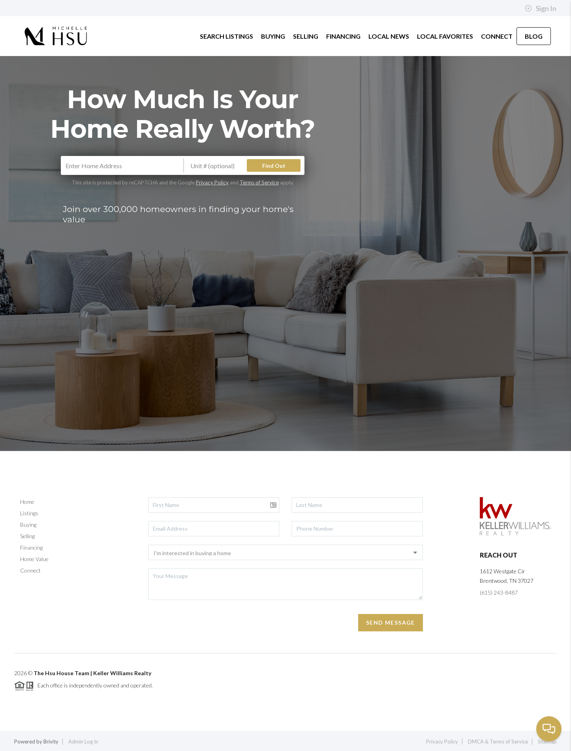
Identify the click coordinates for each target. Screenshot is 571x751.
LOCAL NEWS (388, 36)
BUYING (273, 36)
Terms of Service (259, 182)
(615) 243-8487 (499, 592)
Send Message (390, 622)
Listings (29, 513)
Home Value (34, 559)
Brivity (50, 741)
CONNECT (497, 36)
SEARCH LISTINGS (226, 36)
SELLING (305, 36)
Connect (30, 570)
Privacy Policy (212, 182)
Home (27, 501)
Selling (27, 536)
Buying (28, 524)
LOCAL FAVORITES (445, 36)
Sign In (540, 8)
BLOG (534, 36)
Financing (31, 547)
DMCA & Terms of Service (498, 741)
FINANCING (343, 36)
